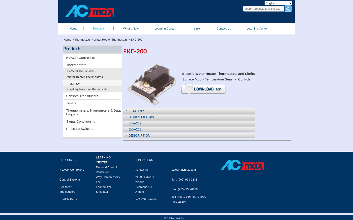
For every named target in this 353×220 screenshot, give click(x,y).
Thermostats (76, 65)
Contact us (143, 160)
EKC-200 (75, 83)
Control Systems (70, 179)
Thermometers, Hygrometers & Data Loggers (93, 112)
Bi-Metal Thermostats (81, 71)
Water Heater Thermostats (85, 77)
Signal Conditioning (80, 121)
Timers (71, 103)
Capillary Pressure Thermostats (87, 89)
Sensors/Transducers (82, 96)
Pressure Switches (80, 129)
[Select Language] (278, 3)
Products (67, 160)
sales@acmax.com (184, 169)
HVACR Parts (68, 199)
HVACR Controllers (80, 58)
